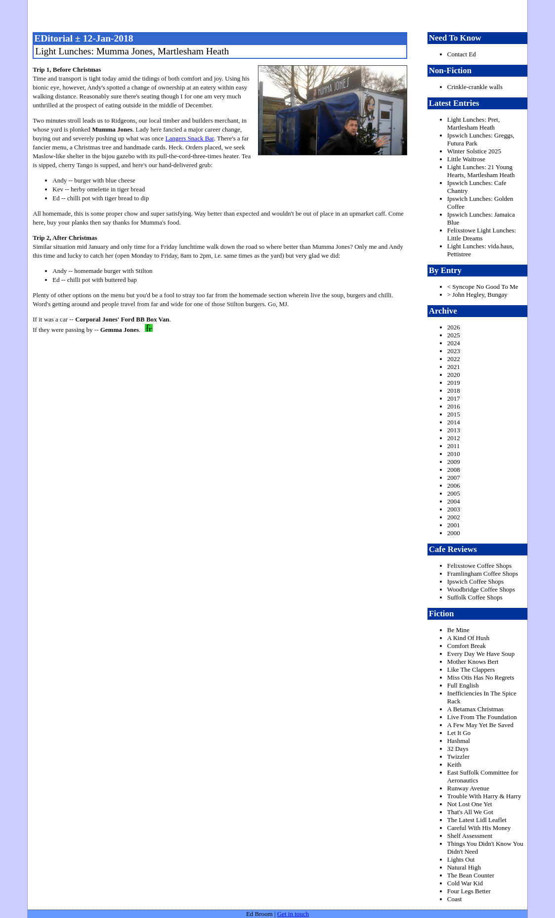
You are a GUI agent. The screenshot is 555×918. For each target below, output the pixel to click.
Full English (463, 685)
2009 (453, 461)
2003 (453, 509)
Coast (454, 899)
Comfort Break (466, 645)
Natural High (464, 867)
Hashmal (458, 740)
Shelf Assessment (469, 835)
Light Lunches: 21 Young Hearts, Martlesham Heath (481, 171)
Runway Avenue (468, 788)
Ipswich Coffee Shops (475, 581)
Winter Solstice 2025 (474, 151)
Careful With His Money (479, 827)
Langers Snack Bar (190, 138)
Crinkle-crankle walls (475, 87)
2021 (453, 366)
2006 (453, 485)
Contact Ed (461, 54)
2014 (453, 422)
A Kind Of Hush (468, 638)
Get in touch (293, 914)
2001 (453, 525)
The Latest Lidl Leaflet (477, 820)
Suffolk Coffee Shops (475, 597)
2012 (453, 438)
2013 (453, 430)
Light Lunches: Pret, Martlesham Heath (473, 123)
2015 (453, 414)
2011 (453, 446)
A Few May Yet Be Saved (480, 725)
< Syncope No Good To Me (482, 286)
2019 (453, 382)
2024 (453, 343)
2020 (453, 374)
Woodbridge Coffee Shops (481, 589)
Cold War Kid (465, 883)
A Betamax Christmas (475, 709)
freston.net (280, 15)
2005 (453, 493)
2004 (453, 501)
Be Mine (458, 630)
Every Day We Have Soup (481, 653)
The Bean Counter (470, 875)
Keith (454, 764)
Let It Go (459, 732)
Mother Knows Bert (473, 661)
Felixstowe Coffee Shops (479, 565)
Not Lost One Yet (469, 804)
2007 (453, 477)
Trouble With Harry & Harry (484, 796)
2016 (453, 406)
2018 (453, 390)
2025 (453, 335)
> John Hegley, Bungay (477, 294)
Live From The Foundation (482, 717)
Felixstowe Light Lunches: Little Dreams (481, 234)
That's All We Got (470, 812)
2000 (453, 533)
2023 (453, 351)
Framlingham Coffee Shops (482, 573)
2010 (453, 454)
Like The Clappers (471, 669)
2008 (453, 469)
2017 (453, 398)
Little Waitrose (466, 159)
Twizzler (458, 756)
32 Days (458, 748)
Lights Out (461, 859)
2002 (453, 517)
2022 (453, 359)
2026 (453, 327)
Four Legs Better (469, 891)
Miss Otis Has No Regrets (480, 677)
